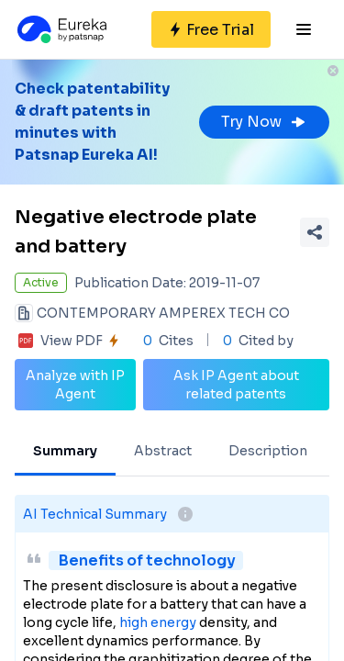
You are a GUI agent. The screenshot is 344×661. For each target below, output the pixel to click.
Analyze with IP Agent (75, 384)
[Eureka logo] (60, 29)
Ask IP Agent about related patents (236, 384)
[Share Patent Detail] (314, 232)
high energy (157, 622)
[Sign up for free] (211, 29)
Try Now (264, 121)
